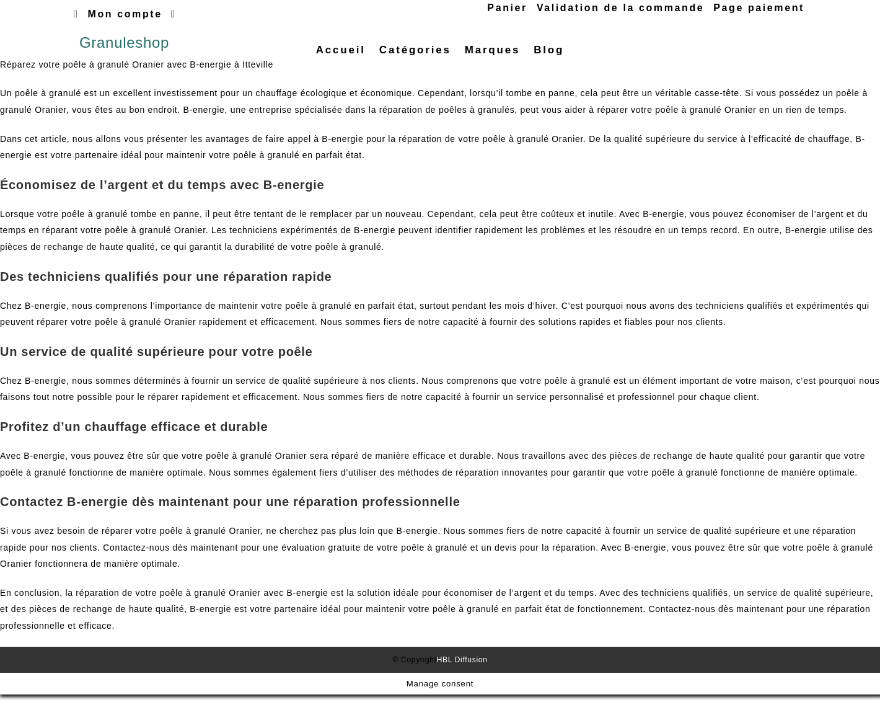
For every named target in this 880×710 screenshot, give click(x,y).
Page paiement (758, 7)
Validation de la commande (620, 7)
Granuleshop (124, 50)
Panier (507, 7)
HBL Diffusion (462, 674)
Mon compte (125, 14)
